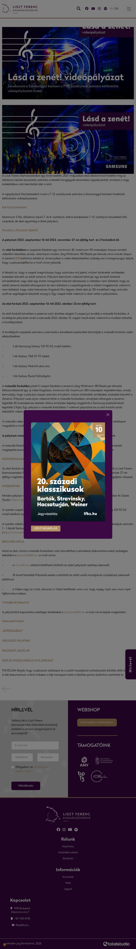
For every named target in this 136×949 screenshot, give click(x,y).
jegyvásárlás (45, 522)
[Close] (108, 409)
